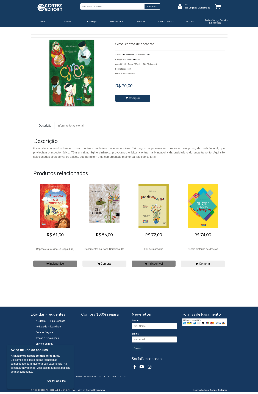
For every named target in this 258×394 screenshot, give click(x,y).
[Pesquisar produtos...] (112, 6)
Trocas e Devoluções (47, 338)
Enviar (137, 348)
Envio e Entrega (44, 343)
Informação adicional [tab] (70, 125)
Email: (135, 333)
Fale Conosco (57, 320)
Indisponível (55, 263)
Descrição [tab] (45, 125)
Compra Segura (44, 332)
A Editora (41, 320)
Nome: (136, 320)
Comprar (133, 98)
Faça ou (197, 8)
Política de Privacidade (48, 326)
